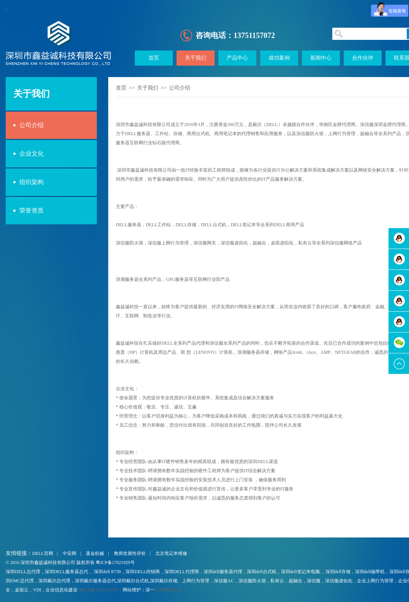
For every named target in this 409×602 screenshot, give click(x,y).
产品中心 (237, 58)
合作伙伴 (362, 58)
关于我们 (195, 58)
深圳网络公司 (168, 590)
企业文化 (31, 153)
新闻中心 (321, 58)
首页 (153, 58)
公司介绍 (31, 125)
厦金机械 (95, 553)
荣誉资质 (31, 210)
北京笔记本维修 (171, 553)
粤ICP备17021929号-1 (100, 590)
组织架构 (31, 182)
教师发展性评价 (130, 553)
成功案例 (279, 58)
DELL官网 (42, 553)
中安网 (69, 553)
